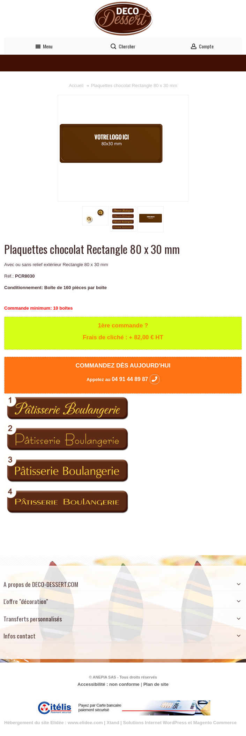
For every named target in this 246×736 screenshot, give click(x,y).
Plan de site (156, 684)
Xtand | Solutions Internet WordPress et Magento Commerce (172, 722)
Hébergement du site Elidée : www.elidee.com (53, 722)
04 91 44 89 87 (135, 379)
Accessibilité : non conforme (108, 684)
